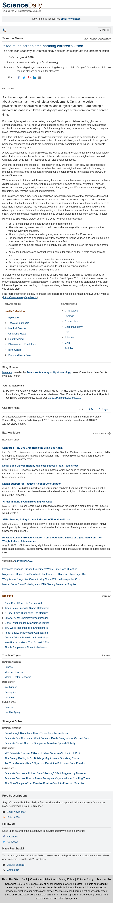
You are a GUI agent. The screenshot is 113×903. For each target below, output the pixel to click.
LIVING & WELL (9, 702)
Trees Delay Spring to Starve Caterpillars (27, 608)
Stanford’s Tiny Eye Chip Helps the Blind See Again (32, 447)
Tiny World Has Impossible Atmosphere (26, 628)
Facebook (12, 836)
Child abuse (71, 310)
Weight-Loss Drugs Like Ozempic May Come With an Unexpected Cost (41, 579)
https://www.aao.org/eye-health (20, 297)
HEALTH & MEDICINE (11, 662)
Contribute (36, 879)
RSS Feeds (13, 817)
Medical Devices (17, 328)
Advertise (50, 879)
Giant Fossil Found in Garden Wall (23, 603)
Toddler (69, 348)
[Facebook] (19, 77)
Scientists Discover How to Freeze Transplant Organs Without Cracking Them (47, 778)
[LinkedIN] (34, 77)
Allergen (69, 337)
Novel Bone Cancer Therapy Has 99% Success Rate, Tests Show (40, 465)
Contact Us (13, 870)
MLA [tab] (81, 409)
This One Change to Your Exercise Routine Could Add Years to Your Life (44, 783)
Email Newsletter (16, 812)
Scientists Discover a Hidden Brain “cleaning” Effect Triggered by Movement (46, 773)
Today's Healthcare (18, 323)
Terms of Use (104, 879)
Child (67, 343)
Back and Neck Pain (19, 355)
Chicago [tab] (103, 409)
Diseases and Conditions (22, 344)
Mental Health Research (18, 677)
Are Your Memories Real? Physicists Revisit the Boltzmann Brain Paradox (45, 763)
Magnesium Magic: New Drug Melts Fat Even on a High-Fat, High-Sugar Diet (44, 574)
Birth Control (15, 350)
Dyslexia (69, 316)
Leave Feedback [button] (16, 865)
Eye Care (13, 317)
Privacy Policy (66, 879)
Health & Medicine (15, 311)
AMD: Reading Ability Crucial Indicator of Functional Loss (36, 519)
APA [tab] (91, 409)
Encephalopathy (74, 327)
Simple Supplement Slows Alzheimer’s (26, 647)
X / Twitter (12, 841)
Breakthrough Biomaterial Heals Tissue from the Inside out (37, 733)
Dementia (10, 697)
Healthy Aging (16, 339)
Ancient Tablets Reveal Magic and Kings (27, 637)
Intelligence (11, 687)
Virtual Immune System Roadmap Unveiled (27, 501)
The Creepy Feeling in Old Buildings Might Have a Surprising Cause (42, 758)
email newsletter (70, 18)
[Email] (40, 77)
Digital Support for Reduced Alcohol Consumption (31, 483)
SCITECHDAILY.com (24, 561)
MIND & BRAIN (8, 682)
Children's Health (17, 333)
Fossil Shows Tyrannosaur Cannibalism (26, 632)
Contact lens (72, 321)
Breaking (7, 595)
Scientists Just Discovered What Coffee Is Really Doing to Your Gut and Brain (47, 738)
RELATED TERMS (69, 304)
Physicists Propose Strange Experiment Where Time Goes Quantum (39, 569)
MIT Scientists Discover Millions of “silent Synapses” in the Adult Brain (43, 753)
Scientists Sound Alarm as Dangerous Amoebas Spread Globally (40, 743)
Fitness (9, 667)
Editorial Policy (85, 879)
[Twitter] (24, 77)
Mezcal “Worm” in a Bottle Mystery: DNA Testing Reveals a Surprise (39, 584)
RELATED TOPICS (13, 304)
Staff (24, 879)
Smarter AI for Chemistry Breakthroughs (26, 618)
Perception (11, 692)
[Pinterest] (29, 77)
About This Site (10, 879)
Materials (7, 372)
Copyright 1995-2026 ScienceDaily (24, 884)
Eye (67, 332)
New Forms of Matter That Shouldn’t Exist (27, 642)
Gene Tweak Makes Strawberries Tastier (27, 623)
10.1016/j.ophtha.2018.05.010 (64, 397)
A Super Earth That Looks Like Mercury (26, 613)
